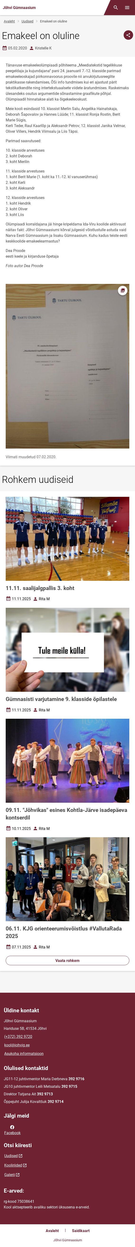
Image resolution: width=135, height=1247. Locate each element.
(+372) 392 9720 (18, 1036)
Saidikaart (81, 1231)
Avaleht (9, 21)
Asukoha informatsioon (24, 1053)
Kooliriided (13, 1165)
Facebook (12, 1129)
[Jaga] (128, 35)
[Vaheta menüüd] (127, 7)
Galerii (9, 1174)
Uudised (27, 21)
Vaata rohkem (67, 960)
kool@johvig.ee (17, 1045)
